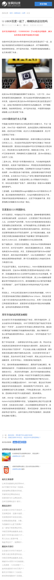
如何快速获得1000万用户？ (13, 568)
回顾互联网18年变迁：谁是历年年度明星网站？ (24, 437)
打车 (24, 442)
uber (15, 442)
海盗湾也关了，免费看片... (12, 542)
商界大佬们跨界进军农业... (12, 554)
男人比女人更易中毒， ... (12, 538)
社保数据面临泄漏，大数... (12, 520)
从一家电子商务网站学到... (12, 528)
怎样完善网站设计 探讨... (12, 501)
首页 (11, 13)
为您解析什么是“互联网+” (12, 524)
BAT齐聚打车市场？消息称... (13, 487)
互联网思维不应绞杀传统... (12, 517)
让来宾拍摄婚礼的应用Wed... (13, 483)
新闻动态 (17, 13)
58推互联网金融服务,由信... (13, 531)
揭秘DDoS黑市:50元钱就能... (13, 561)
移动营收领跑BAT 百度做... (12, 575)
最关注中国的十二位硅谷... (12, 572)
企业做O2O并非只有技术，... (13, 510)
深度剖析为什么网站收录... (12, 498)
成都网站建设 (17, 469)
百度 (19, 442)
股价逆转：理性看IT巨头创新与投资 (20, 435)
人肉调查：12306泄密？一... (13, 565)
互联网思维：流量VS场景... (12, 513)
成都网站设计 (17, 456)
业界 (23, 13)
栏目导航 (43, 4)
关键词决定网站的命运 (11, 494)
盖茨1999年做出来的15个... (13, 535)
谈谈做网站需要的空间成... (12, 490)
